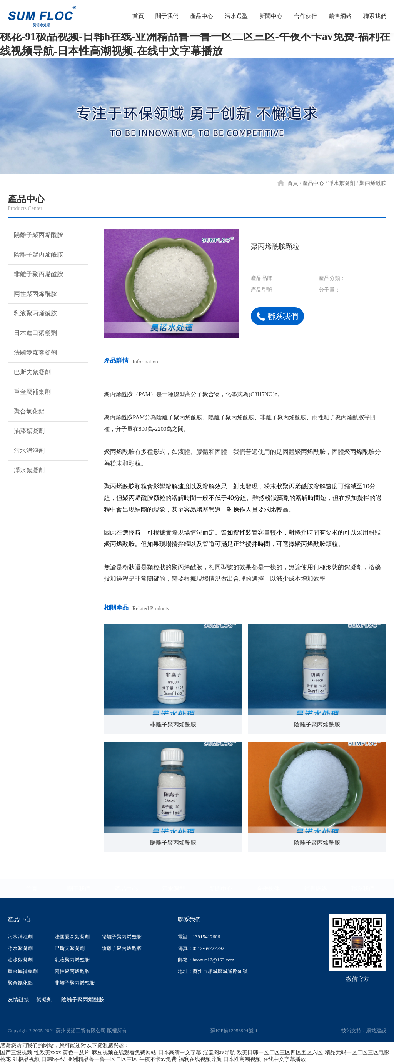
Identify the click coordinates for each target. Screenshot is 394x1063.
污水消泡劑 (26, 451)
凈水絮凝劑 (341, 183)
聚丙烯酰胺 (372, 183)
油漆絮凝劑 (26, 431)
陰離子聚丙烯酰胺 (35, 254)
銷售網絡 (315, 889)
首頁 (292, 183)
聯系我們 (277, 316)
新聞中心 (220, 889)
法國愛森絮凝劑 (32, 353)
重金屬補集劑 (29, 392)
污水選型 (173, 889)
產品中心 (313, 183)
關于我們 (78, 889)
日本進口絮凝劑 (32, 333)
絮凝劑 (44, 1000)
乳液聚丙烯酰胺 (32, 313)
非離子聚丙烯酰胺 (35, 274)
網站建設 (376, 1030)
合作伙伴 (268, 889)
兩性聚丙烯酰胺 (32, 294)
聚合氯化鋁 (26, 411)
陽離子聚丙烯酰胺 (35, 235)
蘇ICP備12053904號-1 (233, 1030)
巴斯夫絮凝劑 (29, 372)
